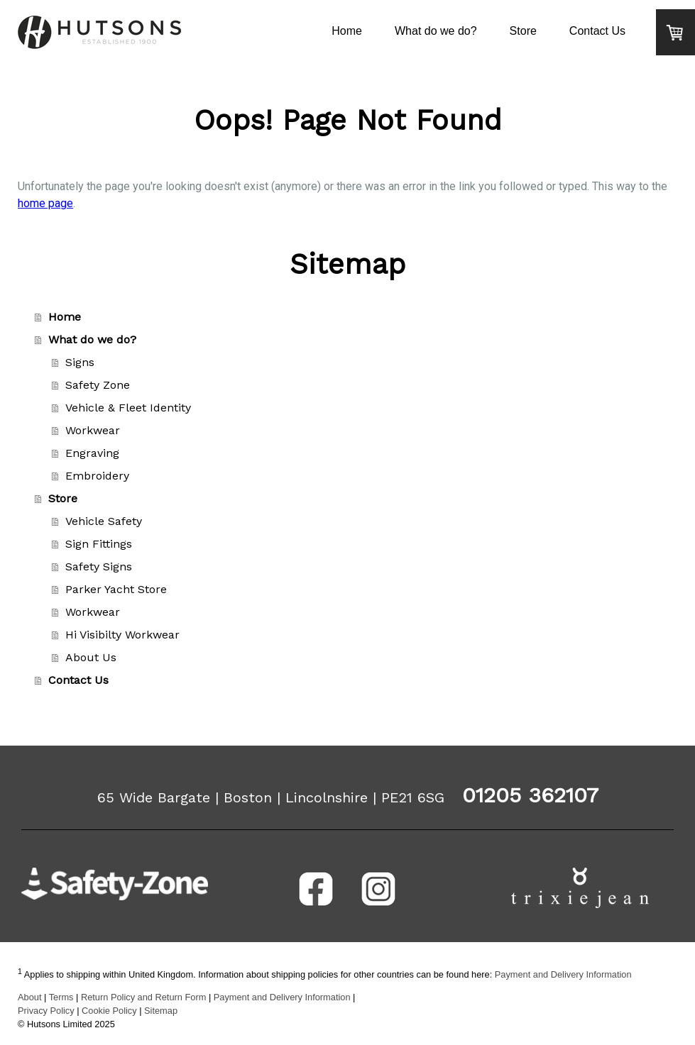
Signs (79, 362)
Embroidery (97, 475)
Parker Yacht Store (116, 589)
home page (45, 203)
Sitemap (160, 1010)
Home (347, 31)
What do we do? (436, 31)
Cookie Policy (109, 1010)
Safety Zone (97, 385)
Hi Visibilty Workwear (122, 634)
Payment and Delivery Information (563, 974)
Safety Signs (98, 566)
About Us (90, 657)
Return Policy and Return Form (143, 997)
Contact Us (597, 31)
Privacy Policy (46, 1010)
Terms (61, 997)
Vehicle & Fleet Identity (128, 407)
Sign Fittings (98, 544)
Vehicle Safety (103, 521)
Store (523, 31)
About (29, 997)
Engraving (92, 453)
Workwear (92, 430)
